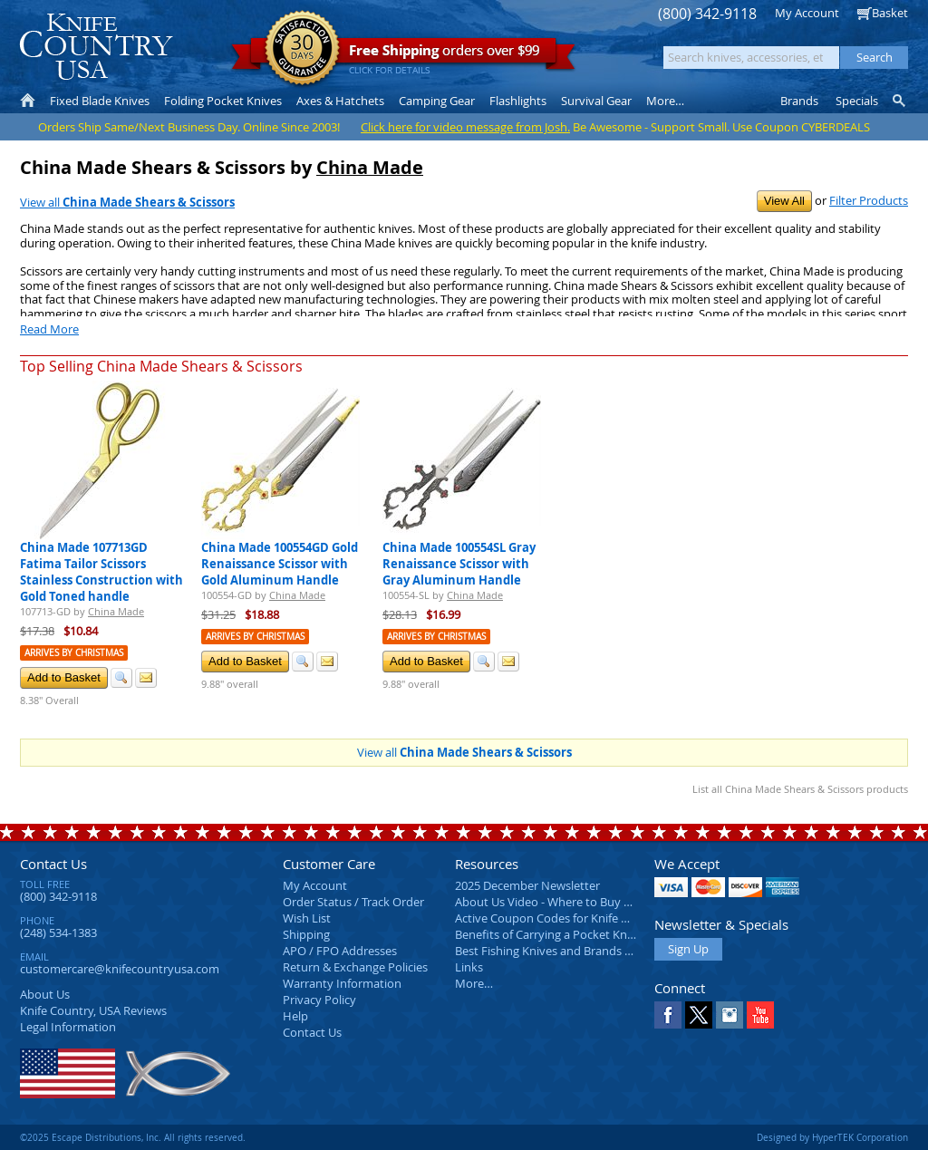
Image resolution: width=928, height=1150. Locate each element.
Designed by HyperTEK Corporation (832, 1137)
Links (469, 967)
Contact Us (53, 864)
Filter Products (868, 200)
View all (127, 202)
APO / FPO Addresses (340, 950)
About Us (45, 994)
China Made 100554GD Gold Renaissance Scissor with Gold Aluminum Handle (279, 563)
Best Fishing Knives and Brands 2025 (552, 950)
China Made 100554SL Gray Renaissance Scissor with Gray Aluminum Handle (459, 563)
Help (295, 1016)
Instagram (729, 1015)
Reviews (93, 1010)
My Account (807, 13)
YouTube (760, 1015)
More (665, 100)
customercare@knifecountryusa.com (119, 969)
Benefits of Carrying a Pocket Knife (547, 934)
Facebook (668, 1015)
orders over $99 (403, 54)
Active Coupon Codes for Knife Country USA (572, 918)
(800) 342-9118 (707, 14)
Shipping (306, 934)
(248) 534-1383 (58, 932)
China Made (369, 167)
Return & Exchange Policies (355, 967)
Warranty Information (342, 983)
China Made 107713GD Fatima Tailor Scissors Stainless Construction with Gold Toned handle (101, 571)
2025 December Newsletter (527, 885)
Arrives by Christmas (73, 653)
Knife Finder (900, 100)
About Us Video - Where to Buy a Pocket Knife (577, 902)
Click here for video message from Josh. (465, 127)
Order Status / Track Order (353, 902)
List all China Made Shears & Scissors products (800, 789)
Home (28, 100)
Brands (799, 100)
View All (784, 201)
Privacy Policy (319, 999)
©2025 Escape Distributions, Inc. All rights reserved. (133, 1137)
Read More (49, 329)
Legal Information (68, 1027)
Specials (857, 100)
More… (474, 983)
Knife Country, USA (96, 46)
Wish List (307, 918)
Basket (890, 13)
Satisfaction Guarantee (302, 49)
